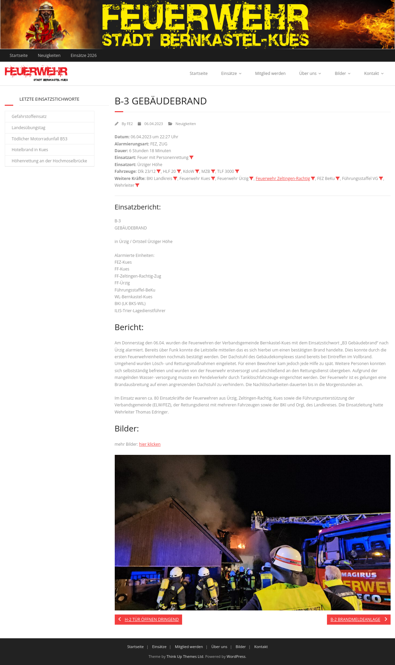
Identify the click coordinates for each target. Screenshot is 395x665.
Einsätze (229, 73)
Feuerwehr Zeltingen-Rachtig (283, 178)
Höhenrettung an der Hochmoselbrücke (49, 161)
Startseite (19, 55)
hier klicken (150, 444)
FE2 (130, 123)
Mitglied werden (270, 73)
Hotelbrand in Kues (30, 150)
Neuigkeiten (49, 55)
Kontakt (371, 73)
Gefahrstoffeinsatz (29, 116)
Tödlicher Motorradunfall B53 (40, 139)
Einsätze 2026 (84, 55)
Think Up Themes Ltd (185, 656)
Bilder (340, 73)
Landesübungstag (28, 127)
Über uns (307, 73)
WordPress (236, 656)
